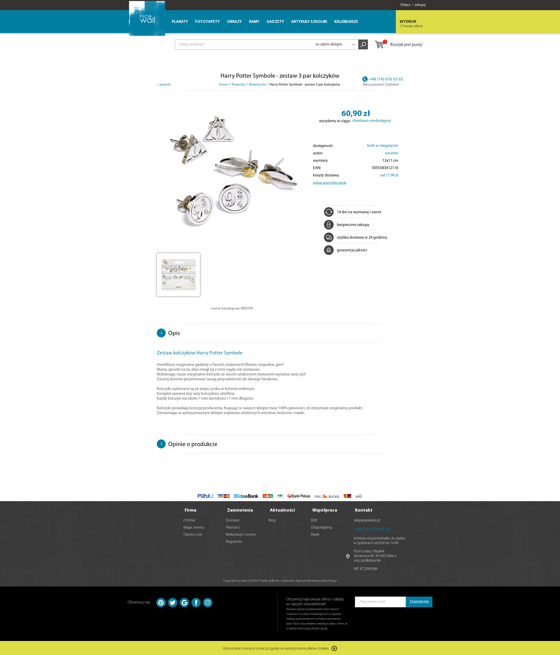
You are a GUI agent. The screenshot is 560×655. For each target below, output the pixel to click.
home (223, 85)
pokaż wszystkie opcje (329, 183)
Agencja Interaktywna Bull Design (316, 580)
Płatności (233, 527)
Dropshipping (321, 527)
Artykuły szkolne (309, 22)
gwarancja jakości (345, 250)
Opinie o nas (192, 534)
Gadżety (275, 22)
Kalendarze (346, 22)
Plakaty (180, 22)
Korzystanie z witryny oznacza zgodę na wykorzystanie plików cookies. (276, 648)
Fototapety (207, 22)
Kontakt (363, 509)
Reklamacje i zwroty (241, 534)
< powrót (164, 85)
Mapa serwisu (193, 527)
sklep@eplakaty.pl (367, 520)
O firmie (189, 520)
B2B (314, 520)
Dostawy (233, 520)
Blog (272, 520)
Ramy (254, 22)
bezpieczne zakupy (346, 225)
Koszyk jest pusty (398, 45)
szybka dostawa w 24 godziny (355, 238)
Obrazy (234, 22)
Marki (315, 534)
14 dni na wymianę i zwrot (352, 212)
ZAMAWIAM (419, 602)
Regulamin (234, 541)
